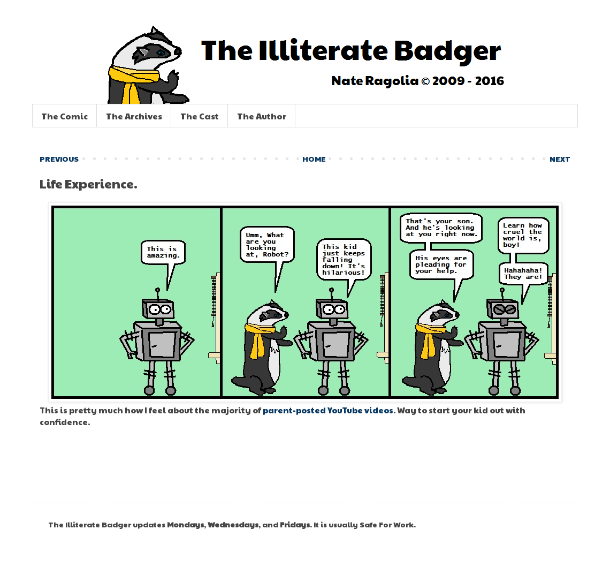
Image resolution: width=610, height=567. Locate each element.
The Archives (134, 116)
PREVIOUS (59, 158)
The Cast (199, 116)
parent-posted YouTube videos (328, 409)
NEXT (560, 158)
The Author (261, 116)
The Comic (64, 116)
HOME (314, 158)
